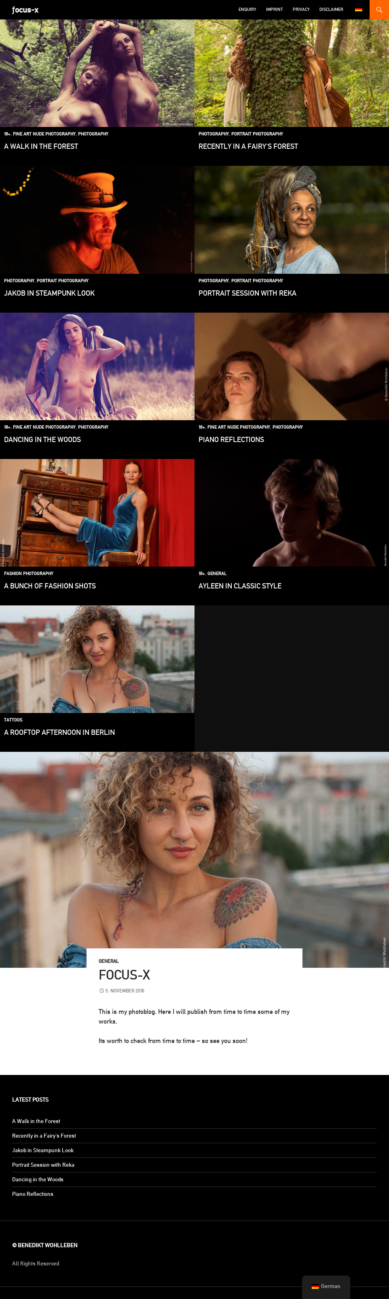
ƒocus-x (25, 10)
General (216, 573)
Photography (93, 134)
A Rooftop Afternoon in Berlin (59, 732)
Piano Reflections (231, 439)
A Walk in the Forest (41, 146)
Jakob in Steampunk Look (49, 293)
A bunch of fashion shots (50, 586)
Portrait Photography (257, 134)
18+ (7, 134)
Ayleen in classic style (240, 586)
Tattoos (13, 720)
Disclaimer (331, 9)
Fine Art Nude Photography (44, 134)
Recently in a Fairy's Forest (248, 146)
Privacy (301, 9)
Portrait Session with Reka (247, 293)
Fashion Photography (28, 573)
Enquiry (247, 9)
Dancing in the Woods (42, 439)
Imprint (274, 9)
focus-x (124, 975)
